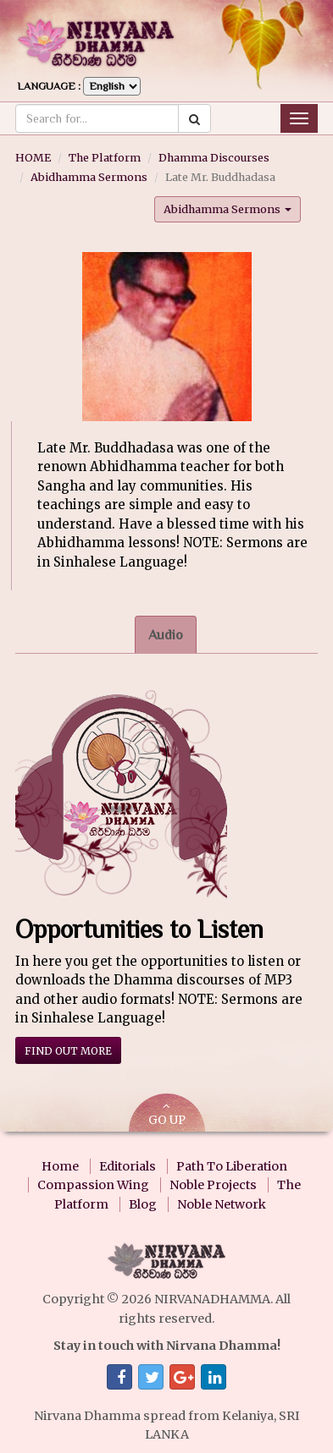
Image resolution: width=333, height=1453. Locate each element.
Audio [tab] (165, 635)
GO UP (167, 1114)
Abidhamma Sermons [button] (227, 209)
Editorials (127, 1166)
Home (60, 1166)
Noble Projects (213, 1185)
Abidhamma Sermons (89, 177)
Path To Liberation (231, 1166)
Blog (143, 1204)
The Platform (105, 157)
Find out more (68, 1051)
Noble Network (221, 1204)
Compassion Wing (93, 1185)
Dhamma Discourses (213, 157)
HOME (33, 157)
